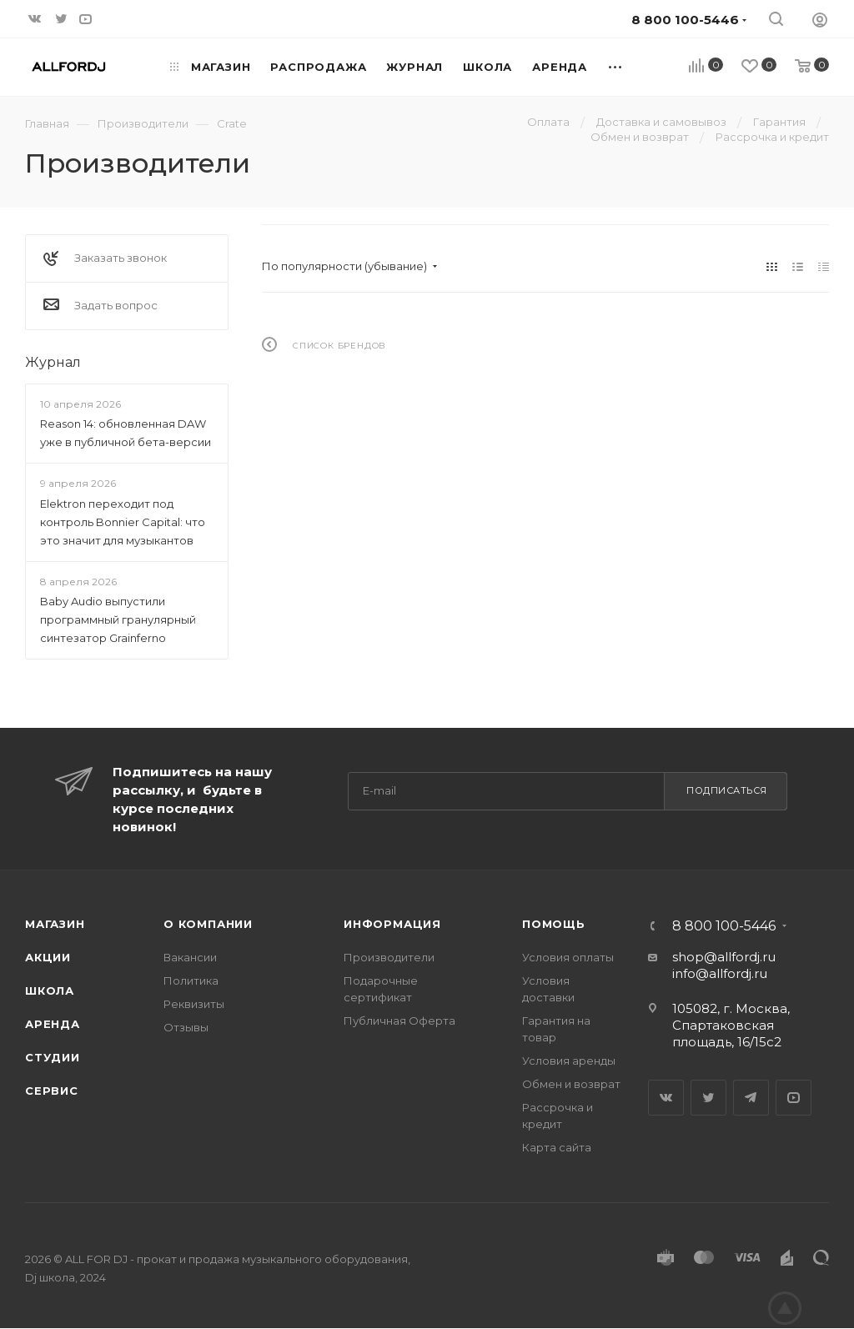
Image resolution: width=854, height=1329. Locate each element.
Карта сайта (556, 1147)
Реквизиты (193, 1004)
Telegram (751, 1098)
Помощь (553, 923)
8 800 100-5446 (724, 926)
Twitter (708, 1098)
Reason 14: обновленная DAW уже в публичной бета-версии (125, 433)
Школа (49, 990)
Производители (389, 957)
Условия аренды (568, 1060)
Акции (48, 957)
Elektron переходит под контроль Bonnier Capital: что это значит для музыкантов (122, 522)
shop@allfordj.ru (724, 957)
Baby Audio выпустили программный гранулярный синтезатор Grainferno (118, 619)
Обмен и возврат (571, 1084)
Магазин (55, 923)
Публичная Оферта (399, 1020)
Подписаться (726, 790)
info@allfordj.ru (719, 973)
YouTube (793, 1098)
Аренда (52, 1024)
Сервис (51, 1090)
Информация (392, 923)
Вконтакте (666, 1098)
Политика (191, 980)
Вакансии (190, 957)
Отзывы (185, 1027)
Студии (52, 1057)
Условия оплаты (568, 957)
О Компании (208, 923)
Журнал (53, 362)
